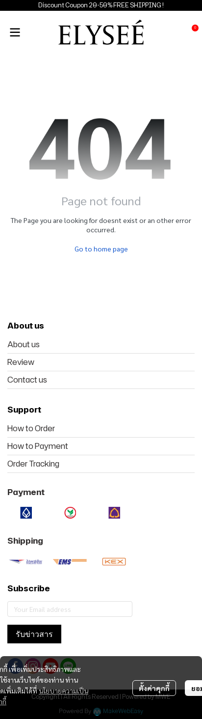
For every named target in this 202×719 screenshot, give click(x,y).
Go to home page (101, 248)
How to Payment (37, 446)
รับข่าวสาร (34, 634)
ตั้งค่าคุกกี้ (154, 688)
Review (20, 362)
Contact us (27, 379)
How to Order (31, 428)
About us (23, 344)
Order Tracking (33, 463)
